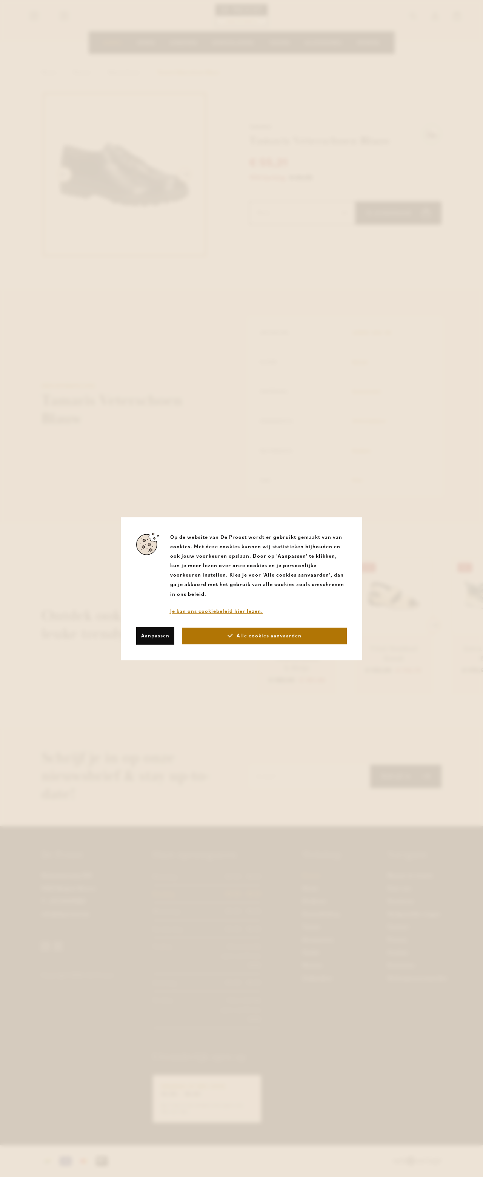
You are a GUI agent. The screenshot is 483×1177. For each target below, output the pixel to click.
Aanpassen (155, 635)
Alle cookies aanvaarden (264, 635)
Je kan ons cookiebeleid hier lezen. (216, 611)
